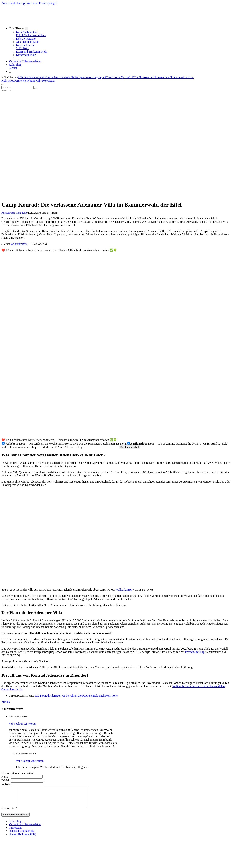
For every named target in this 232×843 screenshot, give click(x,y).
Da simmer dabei (129, 447)
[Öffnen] (2, 84)
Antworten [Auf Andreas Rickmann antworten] (37, 760)
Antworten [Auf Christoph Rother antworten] (30, 723)
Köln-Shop (7, 80)
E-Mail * (6, 780)
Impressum (15, 831)
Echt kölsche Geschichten (31, 35)
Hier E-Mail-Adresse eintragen (67, 447)
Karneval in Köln (26, 54)
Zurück (5, 701)
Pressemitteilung (194, 651)
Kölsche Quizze (25, 45)
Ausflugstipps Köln (27, 41)
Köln (24, 212)
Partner (13, 67)
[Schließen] (10, 72)
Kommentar (9, 812)
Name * (6, 776)
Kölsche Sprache (26, 38)
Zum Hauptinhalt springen (16, 3)
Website (6, 784)
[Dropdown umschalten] (26, 28)
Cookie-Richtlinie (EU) (22, 838)
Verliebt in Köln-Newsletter (25, 61)
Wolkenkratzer (19, 243)
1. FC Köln (22, 48)
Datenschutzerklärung (21, 835)
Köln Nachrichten (26, 32)
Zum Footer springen (45, 3)
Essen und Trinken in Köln (31, 51)
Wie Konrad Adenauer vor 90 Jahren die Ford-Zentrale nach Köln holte (76, 695)
